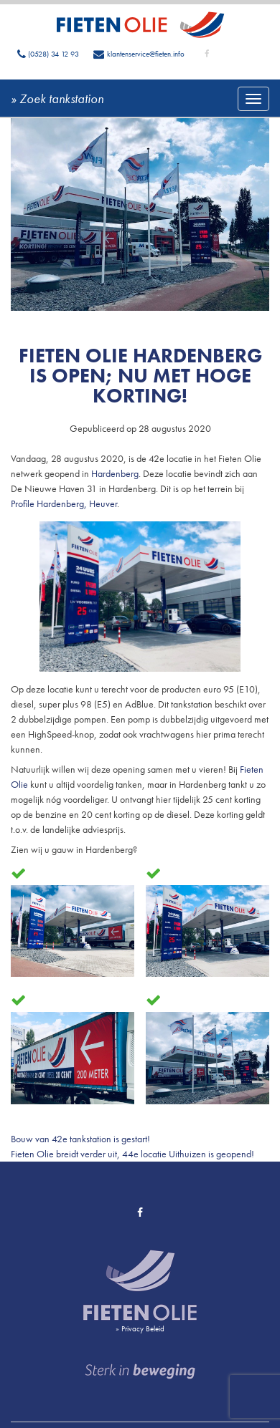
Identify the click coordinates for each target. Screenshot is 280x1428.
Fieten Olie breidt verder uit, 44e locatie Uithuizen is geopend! (132, 1153)
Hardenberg (115, 473)
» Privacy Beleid (140, 1328)
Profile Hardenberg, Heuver (64, 503)
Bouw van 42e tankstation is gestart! (80, 1138)
